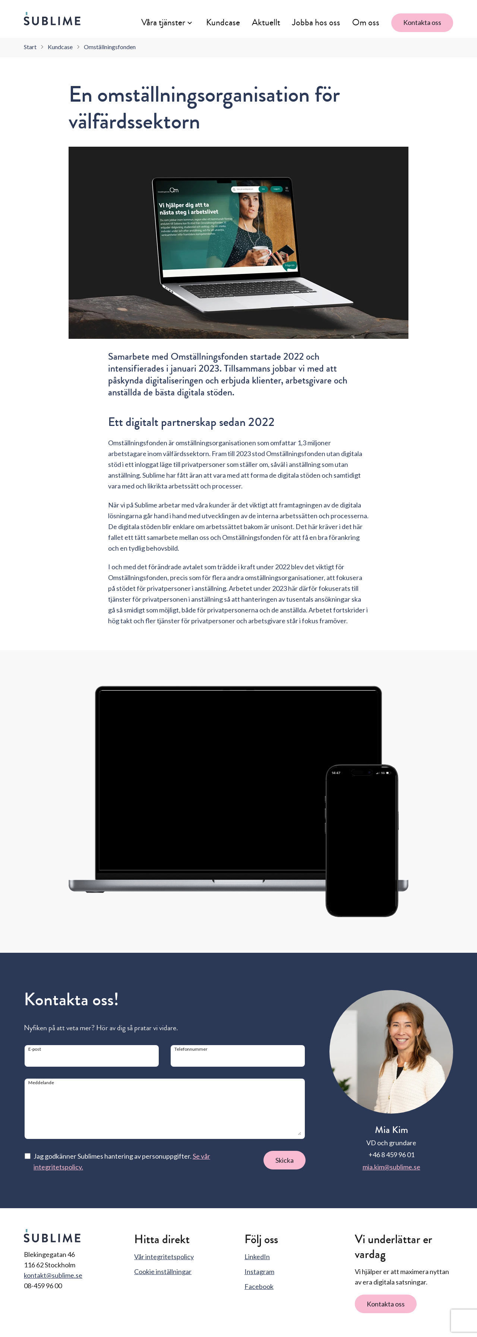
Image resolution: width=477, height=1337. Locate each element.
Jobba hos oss (316, 22)
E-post (34, 1049)
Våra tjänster (163, 22)
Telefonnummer (191, 1049)
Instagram (259, 1271)
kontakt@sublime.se (53, 1275)
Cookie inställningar (163, 1271)
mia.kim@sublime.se (391, 1167)
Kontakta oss (422, 22)
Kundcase (223, 22)
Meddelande (41, 1082)
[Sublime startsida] (52, 18)
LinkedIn (257, 1256)
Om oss (365, 22)
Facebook (259, 1286)
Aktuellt (266, 22)
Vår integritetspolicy (164, 1256)
